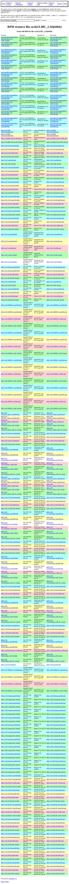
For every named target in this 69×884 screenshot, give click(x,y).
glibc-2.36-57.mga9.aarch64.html (10, 703)
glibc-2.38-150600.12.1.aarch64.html (11, 670)
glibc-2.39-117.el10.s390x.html (10, 505)
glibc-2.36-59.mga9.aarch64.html (10, 696)
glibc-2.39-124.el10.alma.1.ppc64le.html (9, 454)
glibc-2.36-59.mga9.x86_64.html (10, 699)
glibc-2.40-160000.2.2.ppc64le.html (11, 394)
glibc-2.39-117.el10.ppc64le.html (10, 501)
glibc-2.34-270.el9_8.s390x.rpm (56, 783)
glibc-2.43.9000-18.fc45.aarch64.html (7, 131)
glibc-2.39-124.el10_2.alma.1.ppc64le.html (10, 417)
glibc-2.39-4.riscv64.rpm (54, 664)
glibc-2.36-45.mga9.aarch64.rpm (56, 768)
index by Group (9, 3)
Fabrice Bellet (5, 881)
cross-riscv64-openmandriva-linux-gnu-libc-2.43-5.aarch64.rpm (58, 96)
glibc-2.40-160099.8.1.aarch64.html (11, 305)
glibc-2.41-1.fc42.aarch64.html (10, 289)
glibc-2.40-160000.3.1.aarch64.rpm (57, 360)
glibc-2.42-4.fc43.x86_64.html (10, 229)
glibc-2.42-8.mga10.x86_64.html (10, 214)
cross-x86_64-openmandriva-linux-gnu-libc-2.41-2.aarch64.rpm (58, 125)
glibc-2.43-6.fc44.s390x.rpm (55, 153)
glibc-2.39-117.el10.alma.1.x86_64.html (9, 532)
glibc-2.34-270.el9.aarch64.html (10, 790)
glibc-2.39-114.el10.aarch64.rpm (56, 542)
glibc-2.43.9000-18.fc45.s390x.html (11, 138)
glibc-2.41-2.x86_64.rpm (54, 285)
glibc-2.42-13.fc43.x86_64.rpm (56, 207)
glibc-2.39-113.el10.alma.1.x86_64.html (9, 615)
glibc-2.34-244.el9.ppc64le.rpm (56, 866)
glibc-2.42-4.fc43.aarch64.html (10, 218)
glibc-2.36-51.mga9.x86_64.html (10, 750)
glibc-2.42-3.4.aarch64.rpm (54, 234)
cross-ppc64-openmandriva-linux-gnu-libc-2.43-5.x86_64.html (9, 56)
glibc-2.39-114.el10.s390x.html (10, 549)
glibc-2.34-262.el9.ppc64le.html (10, 823)
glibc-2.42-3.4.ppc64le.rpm (54, 241)
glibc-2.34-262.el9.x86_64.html (10, 830)
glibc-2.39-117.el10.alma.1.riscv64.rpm (55, 523)
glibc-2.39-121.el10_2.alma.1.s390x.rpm (55, 485)
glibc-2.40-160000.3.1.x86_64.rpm (57, 381)
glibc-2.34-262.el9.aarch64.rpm (56, 819)
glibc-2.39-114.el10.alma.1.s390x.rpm (54, 572)
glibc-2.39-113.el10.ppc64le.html (10, 590)
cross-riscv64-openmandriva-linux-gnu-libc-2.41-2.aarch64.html (9, 107)
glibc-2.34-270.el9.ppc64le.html (10, 794)
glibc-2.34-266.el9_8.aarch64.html (11, 804)
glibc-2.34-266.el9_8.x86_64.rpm (56, 815)
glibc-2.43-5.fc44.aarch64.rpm (55, 167)
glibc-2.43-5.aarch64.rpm (54, 160)
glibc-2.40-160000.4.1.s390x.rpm (56, 346)
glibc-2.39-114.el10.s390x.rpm (55, 549)
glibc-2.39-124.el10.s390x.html (10, 440)
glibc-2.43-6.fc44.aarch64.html (10, 145)
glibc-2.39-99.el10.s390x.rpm (55, 633)
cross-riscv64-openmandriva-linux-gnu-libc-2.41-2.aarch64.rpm (58, 107)
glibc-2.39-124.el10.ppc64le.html (10, 437)
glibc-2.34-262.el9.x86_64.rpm (56, 830)
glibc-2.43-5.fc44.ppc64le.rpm (55, 171)
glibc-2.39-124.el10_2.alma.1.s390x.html (9, 420)
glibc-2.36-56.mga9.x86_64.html (10, 714)
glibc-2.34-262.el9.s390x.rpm (55, 826)
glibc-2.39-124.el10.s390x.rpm (55, 440)
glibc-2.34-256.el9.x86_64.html (10, 844)
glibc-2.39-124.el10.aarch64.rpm (56, 433)
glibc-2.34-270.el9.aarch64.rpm (56, 790)
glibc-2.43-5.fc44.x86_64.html (10, 178)
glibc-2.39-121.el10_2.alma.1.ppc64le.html (10, 481)
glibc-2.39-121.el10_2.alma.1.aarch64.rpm (56, 477)
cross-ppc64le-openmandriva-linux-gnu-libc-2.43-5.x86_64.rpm (58, 79)
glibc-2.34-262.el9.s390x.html (9, 826)
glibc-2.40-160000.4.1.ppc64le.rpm (57, 339)
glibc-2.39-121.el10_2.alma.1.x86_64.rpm (56, 488)
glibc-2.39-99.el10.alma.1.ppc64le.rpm (55, 646)
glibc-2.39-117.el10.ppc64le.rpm (56, 501)
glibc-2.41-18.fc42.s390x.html (10, 274)
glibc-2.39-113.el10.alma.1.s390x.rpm (54, 611)
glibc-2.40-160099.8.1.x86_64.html (11, 325)
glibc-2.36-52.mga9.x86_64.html (10, 743)
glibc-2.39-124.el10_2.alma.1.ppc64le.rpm (56, 417)
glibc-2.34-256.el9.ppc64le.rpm (56, 837)
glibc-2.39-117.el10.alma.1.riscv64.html (9, 523)
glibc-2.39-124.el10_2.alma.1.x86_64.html (10, 424)
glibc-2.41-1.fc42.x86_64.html (10, 300)
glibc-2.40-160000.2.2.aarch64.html (11, 387)
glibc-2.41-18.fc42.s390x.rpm (55, 274)
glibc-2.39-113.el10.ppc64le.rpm (56, 590)
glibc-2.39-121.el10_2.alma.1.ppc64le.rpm (56, 481)
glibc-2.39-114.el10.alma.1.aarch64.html (9, 557)
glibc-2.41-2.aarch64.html (8, 281)
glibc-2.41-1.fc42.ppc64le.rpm (55, 292)
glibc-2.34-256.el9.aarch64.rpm (56, 833)
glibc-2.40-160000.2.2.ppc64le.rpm (57, 394)
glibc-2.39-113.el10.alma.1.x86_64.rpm (55, 615)
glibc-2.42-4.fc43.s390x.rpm (55, 225)
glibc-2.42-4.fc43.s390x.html (9, 225)
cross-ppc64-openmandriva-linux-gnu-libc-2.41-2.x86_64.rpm (58, 67)
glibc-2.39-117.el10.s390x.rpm (55, 505)
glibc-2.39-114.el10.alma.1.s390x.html (9, 572)
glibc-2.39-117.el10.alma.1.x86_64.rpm (55, 532)
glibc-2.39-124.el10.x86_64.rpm (56, 444)
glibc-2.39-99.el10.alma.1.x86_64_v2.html (10, 660)
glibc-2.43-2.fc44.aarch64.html (10, 182)
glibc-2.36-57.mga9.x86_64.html (10, 707)
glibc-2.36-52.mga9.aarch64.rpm (56, 739)
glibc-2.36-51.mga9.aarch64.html (10, 746)
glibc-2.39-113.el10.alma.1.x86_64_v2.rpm (56, 621)
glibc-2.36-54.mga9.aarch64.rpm (56, 725)
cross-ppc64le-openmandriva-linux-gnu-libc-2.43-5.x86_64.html (9, 79)
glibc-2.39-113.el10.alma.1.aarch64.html (9, 601)
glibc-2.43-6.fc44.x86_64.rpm (55, 156)
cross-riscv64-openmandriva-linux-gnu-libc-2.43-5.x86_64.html (9, 102)
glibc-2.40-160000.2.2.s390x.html (11, 401)
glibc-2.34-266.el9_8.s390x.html (10, 812)
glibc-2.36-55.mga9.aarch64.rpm (56, 717)
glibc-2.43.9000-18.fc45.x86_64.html (12, 142)
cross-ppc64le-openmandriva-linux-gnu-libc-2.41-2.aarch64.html (9, 84)
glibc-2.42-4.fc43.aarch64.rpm (55, 218)
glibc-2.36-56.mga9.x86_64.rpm (56, 714)
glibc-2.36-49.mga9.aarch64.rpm (56, 761)
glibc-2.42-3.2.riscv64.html (9, 262)
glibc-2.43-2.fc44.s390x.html (9, 189)
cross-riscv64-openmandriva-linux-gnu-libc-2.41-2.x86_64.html (9, 112)
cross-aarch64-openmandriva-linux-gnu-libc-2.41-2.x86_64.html (9, 44)
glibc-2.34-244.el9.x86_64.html (10, 873)
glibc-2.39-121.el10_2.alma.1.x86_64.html (10, 488)
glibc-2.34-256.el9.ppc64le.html (10, 837)
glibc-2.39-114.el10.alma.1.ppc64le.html (9, 562)
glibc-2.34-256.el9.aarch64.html (10, 833)
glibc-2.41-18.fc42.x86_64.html (10, 278)
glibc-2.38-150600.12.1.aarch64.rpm (57, 670)
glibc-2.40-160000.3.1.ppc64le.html (11, 367)
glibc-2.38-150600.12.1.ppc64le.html (11, 677)
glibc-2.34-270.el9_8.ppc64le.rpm (56, 779)
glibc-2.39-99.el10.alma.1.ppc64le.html (9, 646)
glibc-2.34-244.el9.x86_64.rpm (56, 873)
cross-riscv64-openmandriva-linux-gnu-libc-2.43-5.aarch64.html (9, 96)
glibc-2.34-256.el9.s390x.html (9, 841)
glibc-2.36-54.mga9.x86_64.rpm (56, 728)
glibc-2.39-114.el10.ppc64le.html (10, 545)
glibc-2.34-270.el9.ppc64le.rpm (56, 794)
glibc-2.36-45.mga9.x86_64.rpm (56, 772)
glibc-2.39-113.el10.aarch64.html (10, 586)
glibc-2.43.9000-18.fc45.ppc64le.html (7, 134)
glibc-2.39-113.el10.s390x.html (10, 593)
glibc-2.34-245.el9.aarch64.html (10, 848)
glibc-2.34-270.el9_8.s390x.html (10, 783)
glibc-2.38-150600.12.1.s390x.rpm (57, 684)
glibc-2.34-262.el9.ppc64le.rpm (56, 823)
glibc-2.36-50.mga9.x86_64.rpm (56, 757)
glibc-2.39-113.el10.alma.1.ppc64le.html (9, 607)
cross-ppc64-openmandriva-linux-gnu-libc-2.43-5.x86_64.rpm (58, 56)
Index (3, 4)
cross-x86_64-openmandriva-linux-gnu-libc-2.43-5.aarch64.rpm (58, 119)
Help (65, 4)
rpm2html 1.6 (13, 878)
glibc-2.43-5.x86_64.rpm (54, 164)
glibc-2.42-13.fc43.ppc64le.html (10, 200)
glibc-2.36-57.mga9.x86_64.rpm (56, 707)
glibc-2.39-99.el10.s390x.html (9, 633)
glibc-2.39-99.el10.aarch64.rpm (56, 625)
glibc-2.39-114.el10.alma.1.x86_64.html (9, 576)
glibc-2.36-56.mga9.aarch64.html (10, 710)
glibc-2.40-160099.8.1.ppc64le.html (11, 312)
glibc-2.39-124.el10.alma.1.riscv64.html (9, 459)
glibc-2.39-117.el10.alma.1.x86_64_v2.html (10, 537)
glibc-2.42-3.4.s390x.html (8, 248)
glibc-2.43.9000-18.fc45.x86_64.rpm (57, 142)
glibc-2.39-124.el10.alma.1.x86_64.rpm (55, 468)
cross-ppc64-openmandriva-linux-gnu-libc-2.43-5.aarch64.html (9, 51)
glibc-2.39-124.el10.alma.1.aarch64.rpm (55, 448)
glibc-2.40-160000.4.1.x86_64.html (11, 353)
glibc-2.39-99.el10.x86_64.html (10, 636)
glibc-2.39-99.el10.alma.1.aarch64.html (9, 640)
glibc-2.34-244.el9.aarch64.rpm (56, 862)
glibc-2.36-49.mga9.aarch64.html (10, 761)
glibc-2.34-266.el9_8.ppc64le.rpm (56, 808)
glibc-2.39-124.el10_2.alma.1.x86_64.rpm (56, 424)
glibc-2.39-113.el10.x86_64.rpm (56, 597)
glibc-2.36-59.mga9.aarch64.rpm (56, 696)
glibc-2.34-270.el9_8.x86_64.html (11, 786)
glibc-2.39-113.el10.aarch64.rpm (56, 586)
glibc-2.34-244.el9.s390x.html (9, 870)
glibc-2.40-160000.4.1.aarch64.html (11, 332)
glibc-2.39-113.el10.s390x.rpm (55, 593)
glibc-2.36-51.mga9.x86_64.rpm (56, 750)
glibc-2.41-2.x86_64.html (8, 285)
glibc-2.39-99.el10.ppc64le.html (10, 629)
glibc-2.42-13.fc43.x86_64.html (10, 207)
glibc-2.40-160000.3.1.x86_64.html (11, 381)
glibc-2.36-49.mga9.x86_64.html (10, 765)
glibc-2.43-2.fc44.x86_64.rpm (55, 193)
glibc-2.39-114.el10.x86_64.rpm (56, 553)
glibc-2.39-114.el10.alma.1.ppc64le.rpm (55, 562)
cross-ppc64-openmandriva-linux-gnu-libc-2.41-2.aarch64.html (9, 61)
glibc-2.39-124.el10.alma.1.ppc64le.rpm (55, 454)
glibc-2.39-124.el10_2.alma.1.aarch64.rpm (56, 413)
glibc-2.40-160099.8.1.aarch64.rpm (57, 305)
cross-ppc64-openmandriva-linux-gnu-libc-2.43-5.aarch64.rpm (58, 51)
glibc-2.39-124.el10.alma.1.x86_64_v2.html (10, 473)
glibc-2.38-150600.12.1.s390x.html (11, 684)
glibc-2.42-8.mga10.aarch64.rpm (56, 211)
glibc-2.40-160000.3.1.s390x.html (11, 374)
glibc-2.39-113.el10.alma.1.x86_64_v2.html (10, 621)
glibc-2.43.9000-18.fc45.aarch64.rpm (52, 131)
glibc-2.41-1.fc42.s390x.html (9, 296)
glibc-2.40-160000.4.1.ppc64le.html (11, 339)
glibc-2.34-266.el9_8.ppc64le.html (11, 808)
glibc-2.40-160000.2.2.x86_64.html (11, 408)
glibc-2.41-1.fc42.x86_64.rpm (55, 300)
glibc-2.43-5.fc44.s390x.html (9, 174)
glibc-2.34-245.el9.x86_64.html (10, 859)
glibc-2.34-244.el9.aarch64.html (10, 862)
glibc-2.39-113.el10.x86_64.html (10, 597)
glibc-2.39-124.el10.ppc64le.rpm (56, 437)
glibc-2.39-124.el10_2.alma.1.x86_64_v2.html (11, 429)
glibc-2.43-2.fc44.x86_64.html (10, 193)
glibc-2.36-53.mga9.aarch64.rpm (56, 732)
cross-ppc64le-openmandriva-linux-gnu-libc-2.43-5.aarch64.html (9, 74)
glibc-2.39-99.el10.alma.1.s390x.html (12, 650)
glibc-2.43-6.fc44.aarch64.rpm (55, 145)
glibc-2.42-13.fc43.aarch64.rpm (56, 196)
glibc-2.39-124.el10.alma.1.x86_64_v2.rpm (56, 473)
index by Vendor (30, 3)
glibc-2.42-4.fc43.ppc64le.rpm (55, 222)
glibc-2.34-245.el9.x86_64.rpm (56, 859)
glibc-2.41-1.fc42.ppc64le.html (10, 292)
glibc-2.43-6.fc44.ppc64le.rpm (55, 149)
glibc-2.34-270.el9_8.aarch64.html (11, 775)
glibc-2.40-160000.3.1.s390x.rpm (56, 374)
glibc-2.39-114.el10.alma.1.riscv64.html (9, 567)
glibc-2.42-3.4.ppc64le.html (9, 241)
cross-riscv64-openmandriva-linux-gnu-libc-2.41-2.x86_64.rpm (58, 112)
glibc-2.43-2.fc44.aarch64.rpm (55, 182)
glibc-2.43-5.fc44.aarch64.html (10, 167)
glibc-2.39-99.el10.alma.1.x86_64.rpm (54, 655)
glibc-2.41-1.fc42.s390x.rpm (55, 296)
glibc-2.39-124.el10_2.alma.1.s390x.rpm (55, 420)
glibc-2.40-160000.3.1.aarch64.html (11, 360)
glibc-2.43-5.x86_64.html (8, 164)
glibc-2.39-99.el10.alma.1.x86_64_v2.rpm (56, 660)
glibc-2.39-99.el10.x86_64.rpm (56, 636)
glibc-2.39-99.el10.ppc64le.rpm (56, 629)
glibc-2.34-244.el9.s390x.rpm (55, 870)
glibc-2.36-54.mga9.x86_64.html (10, 728)
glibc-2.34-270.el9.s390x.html (9, 797)
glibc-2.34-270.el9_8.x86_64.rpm (56, 786)
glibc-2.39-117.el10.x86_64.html (10, 508)
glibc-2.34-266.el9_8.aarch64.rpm (56, 804)
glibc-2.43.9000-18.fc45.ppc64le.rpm (52, 134)
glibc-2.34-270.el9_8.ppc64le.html (11, 779)
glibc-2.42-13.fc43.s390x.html (10, 203)
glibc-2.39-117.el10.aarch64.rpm (56, 497)
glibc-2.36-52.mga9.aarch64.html (10, 739)
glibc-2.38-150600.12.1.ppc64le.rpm (57, 677)
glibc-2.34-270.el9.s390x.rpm (55, 797)
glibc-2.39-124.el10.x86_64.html (10, 444)
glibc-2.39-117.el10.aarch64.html (10, 497)
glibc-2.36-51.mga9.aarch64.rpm (56, 746)
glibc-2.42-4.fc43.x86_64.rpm (55, 229)
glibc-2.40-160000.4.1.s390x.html (11, 346)
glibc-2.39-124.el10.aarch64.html (10, 433)
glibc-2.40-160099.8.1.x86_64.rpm (57, 325)
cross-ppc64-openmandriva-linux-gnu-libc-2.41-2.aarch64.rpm (58, 61)
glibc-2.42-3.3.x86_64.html (9, 255)
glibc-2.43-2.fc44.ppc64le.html (10, 185)
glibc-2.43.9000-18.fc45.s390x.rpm (57, 138)
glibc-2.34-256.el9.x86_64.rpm (56, 844)
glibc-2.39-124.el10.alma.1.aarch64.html (9, 448)
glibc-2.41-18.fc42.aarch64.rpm (56, 267)
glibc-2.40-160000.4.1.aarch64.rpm (57, 332)
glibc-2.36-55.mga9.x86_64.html (10, 721)
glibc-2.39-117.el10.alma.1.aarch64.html (9, 512)
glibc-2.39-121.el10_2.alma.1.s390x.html (9, 485)
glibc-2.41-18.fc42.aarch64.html (10, 267)
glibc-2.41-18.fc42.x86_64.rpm (56, 278)
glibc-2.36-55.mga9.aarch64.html (10, 717)
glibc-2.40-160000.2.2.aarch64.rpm (57, 387)
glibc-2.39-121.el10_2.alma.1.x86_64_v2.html (11, 493)
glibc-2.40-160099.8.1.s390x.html (11, 319)
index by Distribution (19, 3)
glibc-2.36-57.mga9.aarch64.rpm (56, 703)
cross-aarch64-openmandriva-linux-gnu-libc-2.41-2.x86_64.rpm (58, 44)
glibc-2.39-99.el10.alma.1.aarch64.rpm (55, 640)
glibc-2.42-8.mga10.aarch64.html (10, 211)
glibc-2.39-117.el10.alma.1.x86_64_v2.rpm (56, 537)
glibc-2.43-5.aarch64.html (8, 160)
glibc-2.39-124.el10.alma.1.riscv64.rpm (55, 459)
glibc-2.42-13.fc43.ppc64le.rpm (56, 200)
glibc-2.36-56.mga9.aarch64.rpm (56, 710)
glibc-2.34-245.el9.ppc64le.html (10, 852)
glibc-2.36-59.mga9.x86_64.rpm (56, 699)
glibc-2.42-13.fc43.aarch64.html (10, 196)
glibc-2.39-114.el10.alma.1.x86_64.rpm (55, 576)
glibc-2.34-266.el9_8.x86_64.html (11, 815)
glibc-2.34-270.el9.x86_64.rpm (56, 801)
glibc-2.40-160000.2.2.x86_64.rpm (57, 408)
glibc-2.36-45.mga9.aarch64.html (10, 768)
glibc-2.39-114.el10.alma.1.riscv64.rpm (55, 567)
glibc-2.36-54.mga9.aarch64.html (10, 725)
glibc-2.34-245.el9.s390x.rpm (55, 855)
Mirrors (60, 4)
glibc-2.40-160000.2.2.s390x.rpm (56, 401)
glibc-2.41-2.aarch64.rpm (54, 281)
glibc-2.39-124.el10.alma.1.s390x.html (9, 463)
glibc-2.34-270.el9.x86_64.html (10, 801)
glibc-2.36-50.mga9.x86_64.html (10, 757)
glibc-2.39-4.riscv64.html (8, 664)
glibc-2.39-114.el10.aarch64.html (10, 542)
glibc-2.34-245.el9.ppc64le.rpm (56, 852)
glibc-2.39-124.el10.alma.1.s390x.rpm (54, 463)
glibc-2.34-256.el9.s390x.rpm (55, 841)
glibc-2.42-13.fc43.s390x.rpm (55, 203)
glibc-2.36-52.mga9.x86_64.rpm (56, 743)
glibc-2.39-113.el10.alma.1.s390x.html (9, 611)
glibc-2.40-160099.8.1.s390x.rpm (56, 319)
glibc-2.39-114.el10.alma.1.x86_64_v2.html (10, 582)
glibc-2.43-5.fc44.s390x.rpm (55, 174)
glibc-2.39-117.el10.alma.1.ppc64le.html (9, 518)
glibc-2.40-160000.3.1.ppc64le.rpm (57, 367)
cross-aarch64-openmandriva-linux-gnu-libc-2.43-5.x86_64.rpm (58, 38)
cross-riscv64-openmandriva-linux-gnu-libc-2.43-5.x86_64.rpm (58, 102)
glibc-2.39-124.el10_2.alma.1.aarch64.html (10, 413)
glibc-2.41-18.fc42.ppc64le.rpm (56, 271)
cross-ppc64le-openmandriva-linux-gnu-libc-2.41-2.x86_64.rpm (58, 89)
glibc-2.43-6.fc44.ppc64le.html (10, 149)
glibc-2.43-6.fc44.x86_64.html (10, 156)
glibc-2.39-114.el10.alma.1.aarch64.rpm (55, 557)
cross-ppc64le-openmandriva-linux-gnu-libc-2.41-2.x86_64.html (9, 89)
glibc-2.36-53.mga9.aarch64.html (10, 732)
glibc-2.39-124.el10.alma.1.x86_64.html (9, 468)
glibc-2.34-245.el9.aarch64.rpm (56, 848)
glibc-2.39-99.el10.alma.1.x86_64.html (9, 655)
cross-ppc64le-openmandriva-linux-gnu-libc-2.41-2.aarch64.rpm (58, 84)
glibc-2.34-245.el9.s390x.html (9, 855)
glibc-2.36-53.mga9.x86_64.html (10, 736)
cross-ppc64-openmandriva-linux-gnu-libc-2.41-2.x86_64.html (9, 67)
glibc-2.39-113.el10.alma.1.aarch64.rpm (55, 601)
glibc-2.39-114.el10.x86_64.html (10, 553)
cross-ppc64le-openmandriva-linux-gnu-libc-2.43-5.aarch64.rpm (58, 74)
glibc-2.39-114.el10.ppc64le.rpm (56, 545)
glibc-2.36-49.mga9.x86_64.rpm (56, 765)
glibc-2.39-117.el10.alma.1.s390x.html (9, 527)
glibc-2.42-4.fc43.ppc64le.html (10, 222)
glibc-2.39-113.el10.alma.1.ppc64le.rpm (55, 607)
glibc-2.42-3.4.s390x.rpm (54, 248)
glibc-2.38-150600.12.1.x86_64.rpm (57, 690)
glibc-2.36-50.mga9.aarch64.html (10, 754)
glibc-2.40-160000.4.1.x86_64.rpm (57, 353)
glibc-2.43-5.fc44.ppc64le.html (10, 171)
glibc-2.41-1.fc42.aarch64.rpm (55, 289)
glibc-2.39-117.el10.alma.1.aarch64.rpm (55, 512)
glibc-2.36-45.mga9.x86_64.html (10, 772)
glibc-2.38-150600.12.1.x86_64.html (11, 690)
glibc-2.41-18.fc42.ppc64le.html (10, 271)
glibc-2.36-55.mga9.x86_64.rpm (56, 721)
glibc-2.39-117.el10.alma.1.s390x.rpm (54, 527)
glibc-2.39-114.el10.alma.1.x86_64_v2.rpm (56, 582)
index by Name (51, 3)
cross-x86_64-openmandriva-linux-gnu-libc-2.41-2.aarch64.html (9, 125)
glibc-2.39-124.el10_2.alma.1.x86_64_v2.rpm (57, 429)
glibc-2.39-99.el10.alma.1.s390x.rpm (57, 650)
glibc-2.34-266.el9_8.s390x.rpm (56, 812)
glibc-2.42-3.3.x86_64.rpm (54, 255)
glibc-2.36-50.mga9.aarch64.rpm (56, 754)
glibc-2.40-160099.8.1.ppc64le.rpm (57, 312)
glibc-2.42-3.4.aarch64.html (9, 234)
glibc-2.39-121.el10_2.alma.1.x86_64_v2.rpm (57, 493)
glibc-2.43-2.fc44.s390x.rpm (55, 189)
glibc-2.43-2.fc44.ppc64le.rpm (55, 185)
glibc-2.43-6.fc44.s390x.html (9, 153)
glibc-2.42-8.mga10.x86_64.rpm (56, 214)
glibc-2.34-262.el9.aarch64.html (10, 819)
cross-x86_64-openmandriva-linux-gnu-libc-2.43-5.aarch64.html (9, 119)
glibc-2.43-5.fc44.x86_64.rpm (55, 178)
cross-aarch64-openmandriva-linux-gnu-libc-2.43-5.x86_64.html (9, 38)
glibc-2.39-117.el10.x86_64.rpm (56, 508)
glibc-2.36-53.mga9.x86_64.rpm (56, 736)
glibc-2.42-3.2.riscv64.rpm (54, 262)
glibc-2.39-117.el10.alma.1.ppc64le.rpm (55, 518)
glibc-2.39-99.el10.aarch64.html (10, 625)
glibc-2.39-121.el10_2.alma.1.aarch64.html (10, 477)
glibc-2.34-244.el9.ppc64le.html (10, 866)
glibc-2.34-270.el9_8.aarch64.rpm (56, 775)
